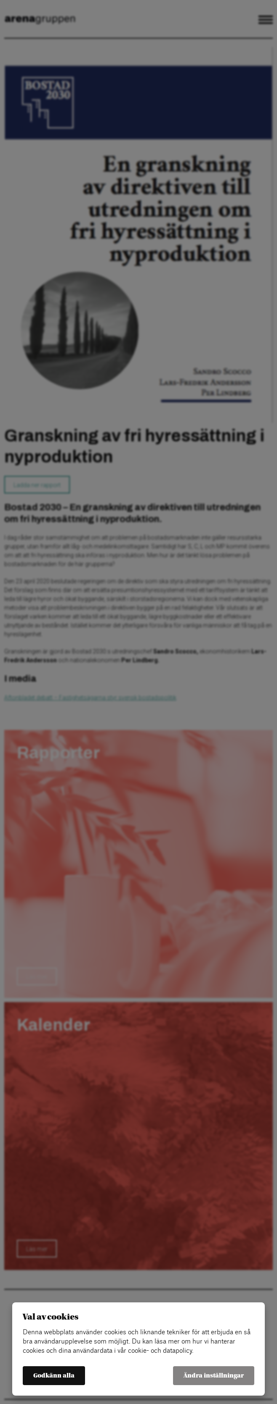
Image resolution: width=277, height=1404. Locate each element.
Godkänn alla (54, 1375)
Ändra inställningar (214, 1375)
